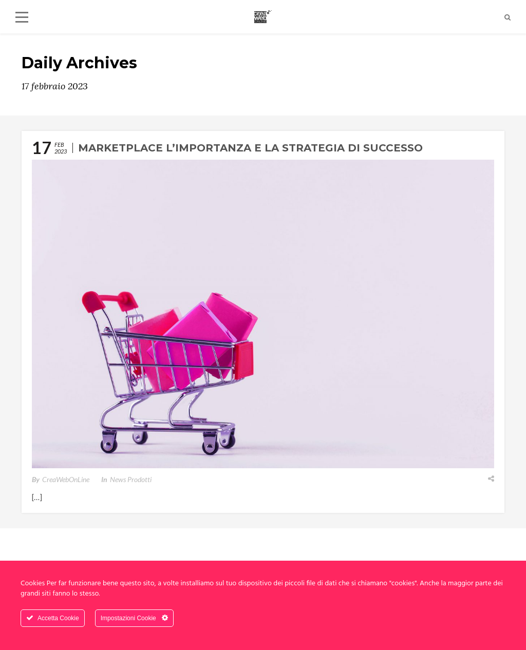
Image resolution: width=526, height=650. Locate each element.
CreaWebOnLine (65, 479)
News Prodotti (131, 479)
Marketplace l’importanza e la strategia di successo (250, 148)
